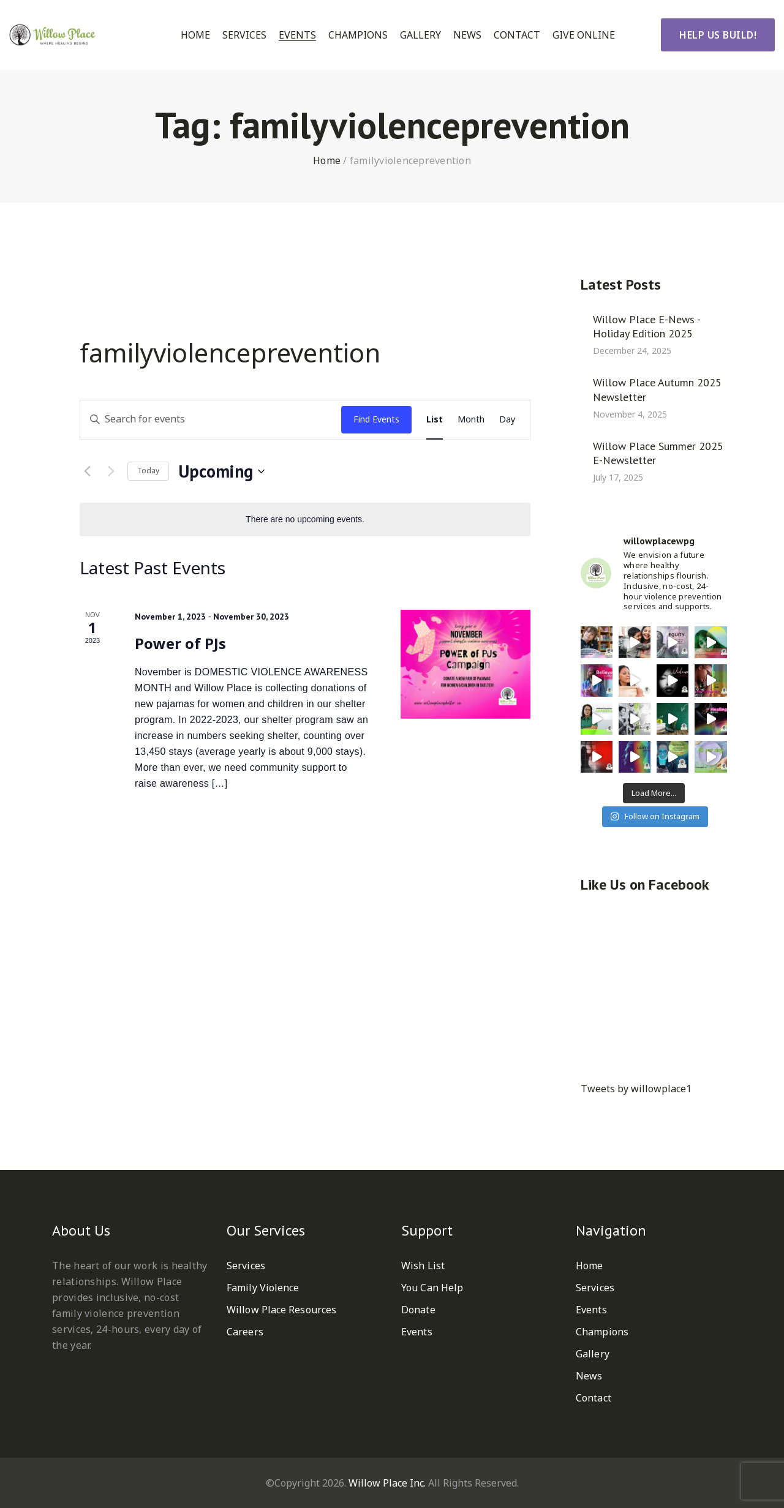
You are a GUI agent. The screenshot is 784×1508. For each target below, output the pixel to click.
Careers (245, 1331)
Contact (517, 35)
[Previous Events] (87, 471)
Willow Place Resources (281, 1309)
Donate (418, 1309)
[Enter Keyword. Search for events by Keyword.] (210, 419)
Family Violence (263, 1287)
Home (195, 35)
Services (244, 35)
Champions (358, 35)
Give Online (583, 35)
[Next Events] (111, 471)
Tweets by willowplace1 (636, 1088)
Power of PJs (180, 643)
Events (297, 35)
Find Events (376, 419)
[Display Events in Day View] (507, 419)
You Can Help (432, 1287)
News (467, 35)
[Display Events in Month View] (471, 419)
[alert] (305, 519)
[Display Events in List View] (434, 419)
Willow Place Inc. (387, 1483)
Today (148, 470)
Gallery (420, 35)
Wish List (423, 1265)
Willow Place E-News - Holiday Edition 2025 (646, 326)
